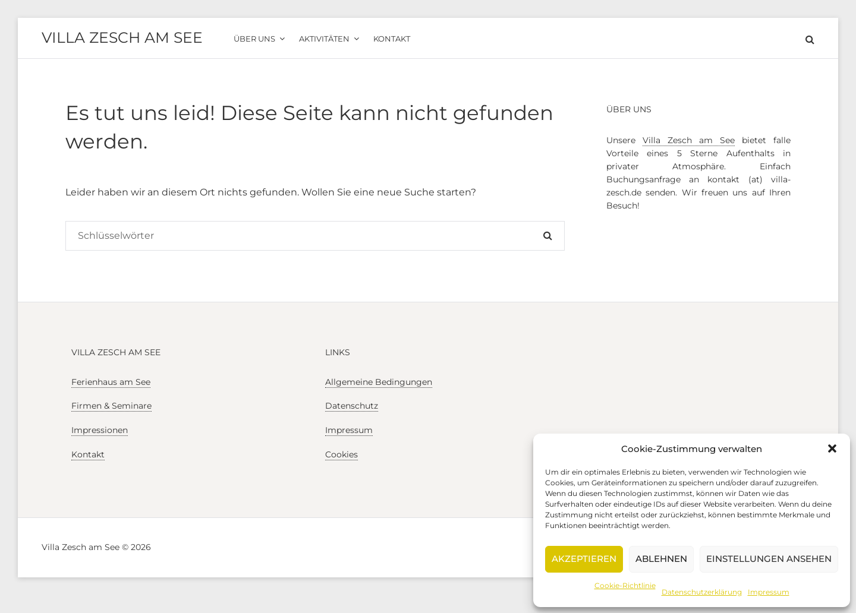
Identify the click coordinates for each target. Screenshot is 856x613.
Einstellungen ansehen (769, 558)
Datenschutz (351, 405)
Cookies (341, 454)
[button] (832, 448)
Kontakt (88, 454)
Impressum (768, 591)
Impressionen (99, 430)
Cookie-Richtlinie (625, 585)
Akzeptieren (584, 558)
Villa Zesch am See (122, 37)
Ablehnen (661, 558)
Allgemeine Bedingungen (378, 382)
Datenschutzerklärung (702, 591)
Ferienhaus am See (110, 382)
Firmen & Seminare (111, 405)
